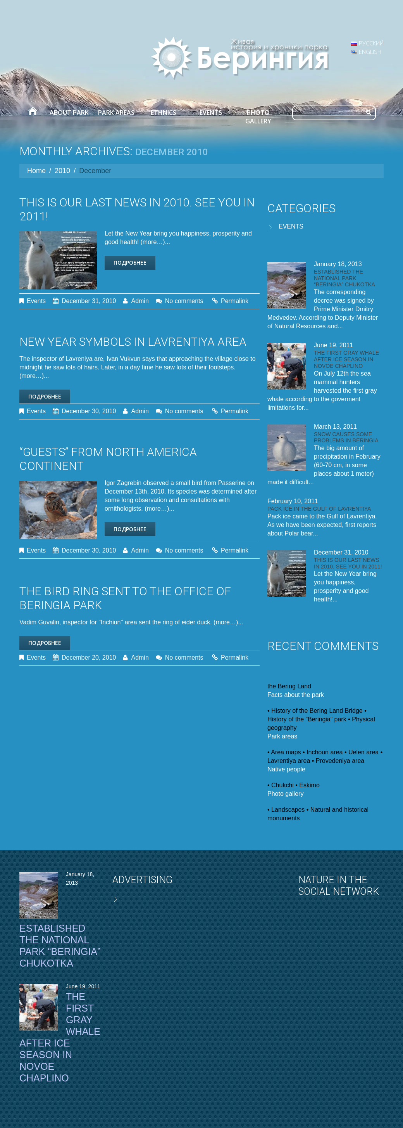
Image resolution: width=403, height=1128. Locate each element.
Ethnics (163, 112)
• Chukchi (280, 785)
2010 (62, 171)
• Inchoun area (323, 752)
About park (69, 112)
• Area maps (284, 752)
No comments (184, 301)
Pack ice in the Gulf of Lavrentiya (319, 509)
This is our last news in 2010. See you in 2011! (348, 563)
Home (32, 112)
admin (139, 301)
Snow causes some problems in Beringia (346, 437)
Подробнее (130, 262)
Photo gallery (258, 116)
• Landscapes (286, 809)
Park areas (116, 112)
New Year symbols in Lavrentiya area (132, 341)
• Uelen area (361, 752)
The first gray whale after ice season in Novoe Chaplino (346, 359)
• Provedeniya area (338, 760)
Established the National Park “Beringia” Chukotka (344, 278)
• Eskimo (307, 785)
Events (211, 112)
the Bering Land (289, 686)
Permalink (234, 301)
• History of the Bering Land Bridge (315, 710)
